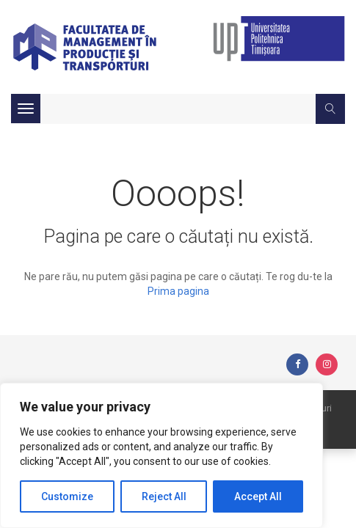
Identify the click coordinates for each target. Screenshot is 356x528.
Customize (67, 496)
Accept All (258, 496)
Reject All (164, 496)
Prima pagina (178, 291)
